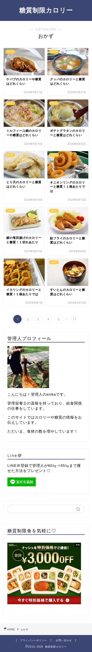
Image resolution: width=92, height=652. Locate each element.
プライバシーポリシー (33, 640)
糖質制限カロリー (46, 10)
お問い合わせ (64, 640)
